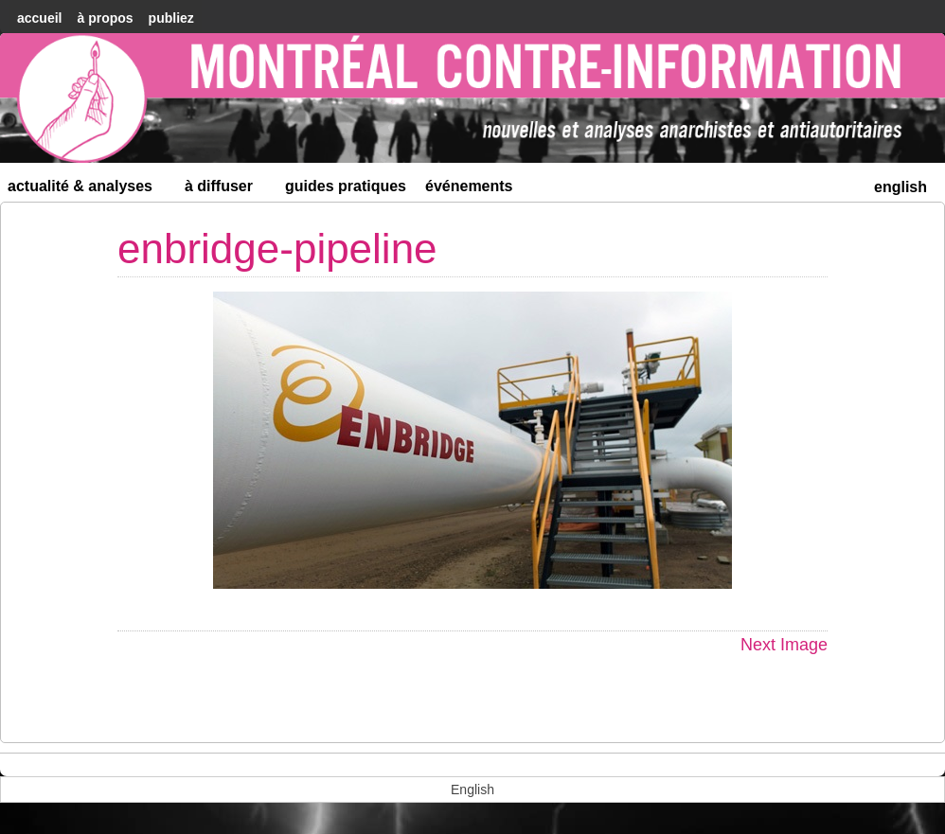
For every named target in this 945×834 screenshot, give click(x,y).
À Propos (105, 18)
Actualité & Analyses (88, 190)
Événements (469, 186)
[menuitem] (900, 185)
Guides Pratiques (345, 186)
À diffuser (227, 190)
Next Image (784, 644)
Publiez (171, 18)
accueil (39, 18)
